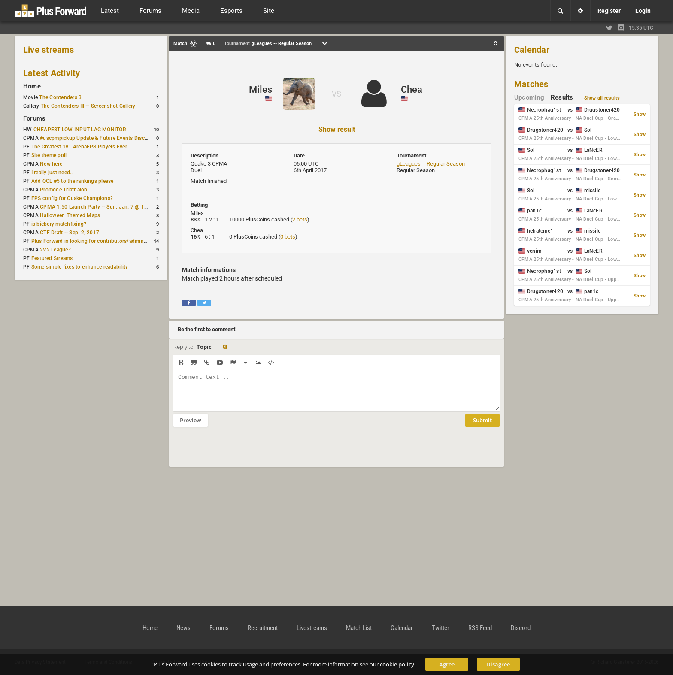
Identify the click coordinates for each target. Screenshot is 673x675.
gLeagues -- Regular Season (431, 163)
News (183, 628)
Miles (260, 89)
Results (562, 97)
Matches (531, 84)
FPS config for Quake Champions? (72, 198)
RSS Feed (480, 628)
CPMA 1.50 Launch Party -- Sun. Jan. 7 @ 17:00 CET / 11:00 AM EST (122, 207)
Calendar (531, 50)
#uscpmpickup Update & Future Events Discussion (100, 138)
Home (32, 86)
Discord (521, 628)
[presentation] (238, 452)
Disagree (498, 664)
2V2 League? (55, 250)
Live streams (48, 50)
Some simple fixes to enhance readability (79, 267)
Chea (411, 89)
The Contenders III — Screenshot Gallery (88, 106)
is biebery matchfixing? (59, 224)
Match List (359, 628)
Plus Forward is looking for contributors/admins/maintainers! (104, 241)
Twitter (440, 628)
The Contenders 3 (60, 97)
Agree (447, 664)
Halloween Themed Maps (70, 215)
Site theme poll (49, 155)
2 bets (299, 219)
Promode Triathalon (63, 190)
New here (51, 164)
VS (336, 93)
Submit (482, 426)
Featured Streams (52, 258)
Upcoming (529, 97)
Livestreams (312, 628)
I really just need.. (52, 173)
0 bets (287, 236)
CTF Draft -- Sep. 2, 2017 (69, 233)
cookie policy (397, 664)
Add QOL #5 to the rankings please (72, 181)
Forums (34, 118)
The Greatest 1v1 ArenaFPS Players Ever (79, 147)
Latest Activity (51, 73)
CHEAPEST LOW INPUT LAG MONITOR (79, 130)
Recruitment (263, 628)
